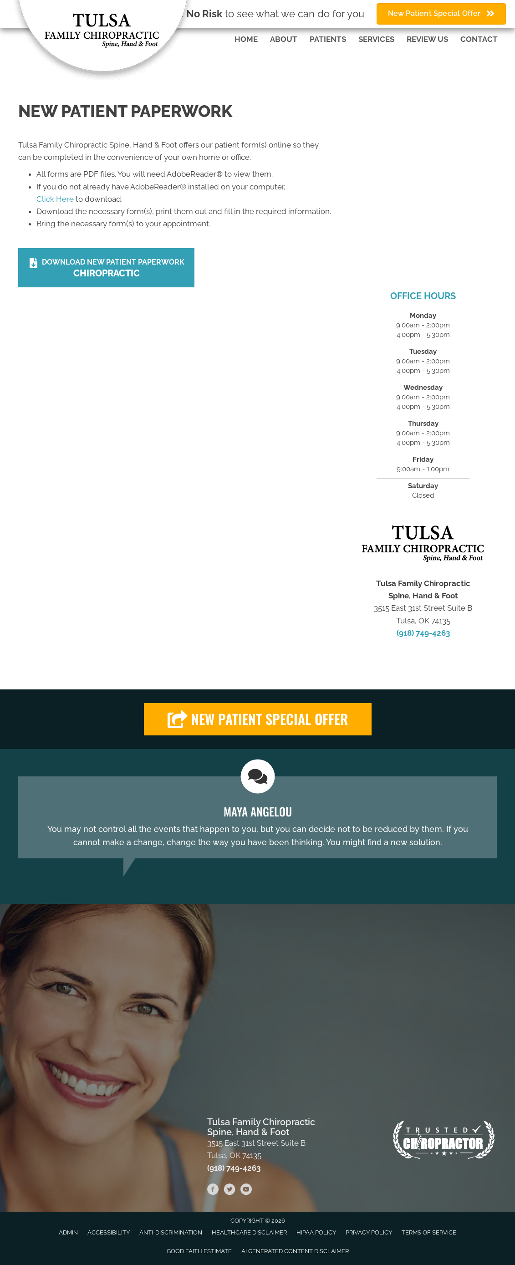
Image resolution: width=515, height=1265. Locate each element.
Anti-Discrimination (170, 1232)
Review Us (427, 39)
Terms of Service (429, 1232)
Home (246, 39)
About (283, 39)
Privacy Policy (369, 1232)
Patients (328, 39)
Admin (68, 1232)
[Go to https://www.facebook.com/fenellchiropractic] (213, 1190)
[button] (258, 719)
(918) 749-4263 (423, 633)
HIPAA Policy (316, 1232)
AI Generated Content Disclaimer (295, 1251)
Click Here (55, 199)
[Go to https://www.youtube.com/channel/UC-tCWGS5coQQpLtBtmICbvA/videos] (246, 1190)
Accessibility (108, 1232)
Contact (479, 39)
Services (376, 39)
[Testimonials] (257, 817)
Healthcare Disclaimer (249, 1232)
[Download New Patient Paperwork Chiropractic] (106, 267)
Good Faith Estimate (199, 1251)
